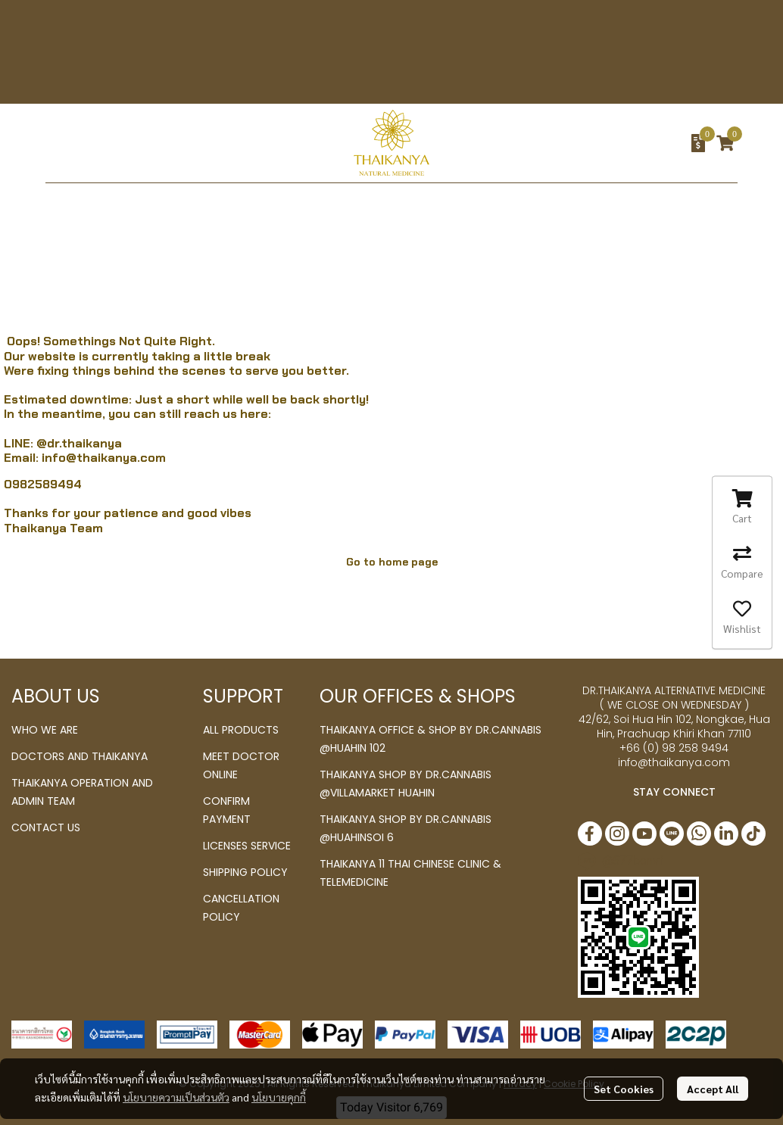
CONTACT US (45, 827)
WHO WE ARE (44, 729)
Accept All (712, 1088)
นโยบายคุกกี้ (278, 1097)
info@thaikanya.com (104, 458)
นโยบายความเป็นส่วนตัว (176, 1097)
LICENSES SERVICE (247, 845)
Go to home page (392, 562)
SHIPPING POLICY (245, 872)
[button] (598, 143)
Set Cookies (624, 1088)
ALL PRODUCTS (241, 729)
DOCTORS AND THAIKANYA (79, 756)
